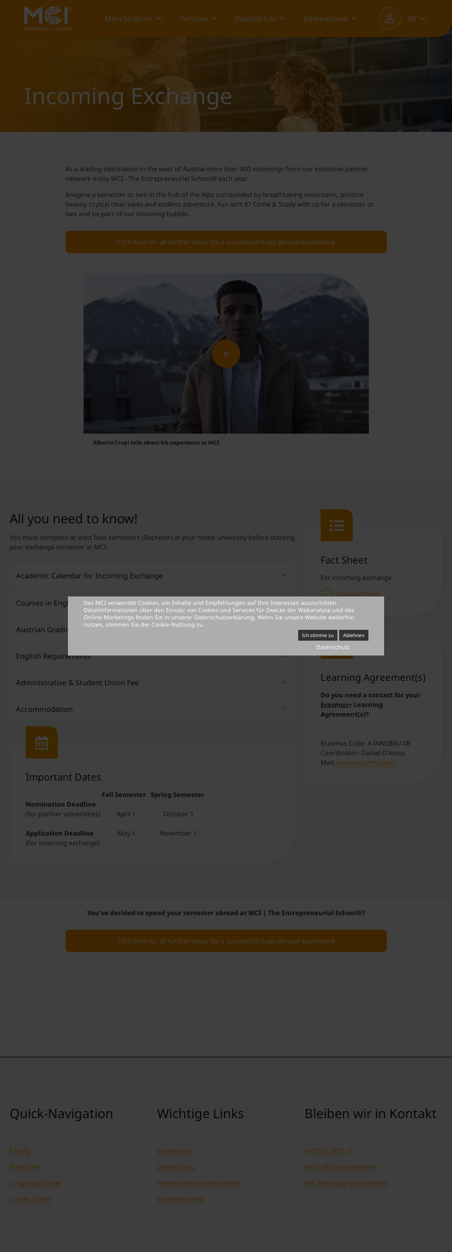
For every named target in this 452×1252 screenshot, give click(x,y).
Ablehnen (353, 635)
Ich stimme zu (317, 635)
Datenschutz (333, 647)
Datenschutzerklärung (224, 617)
